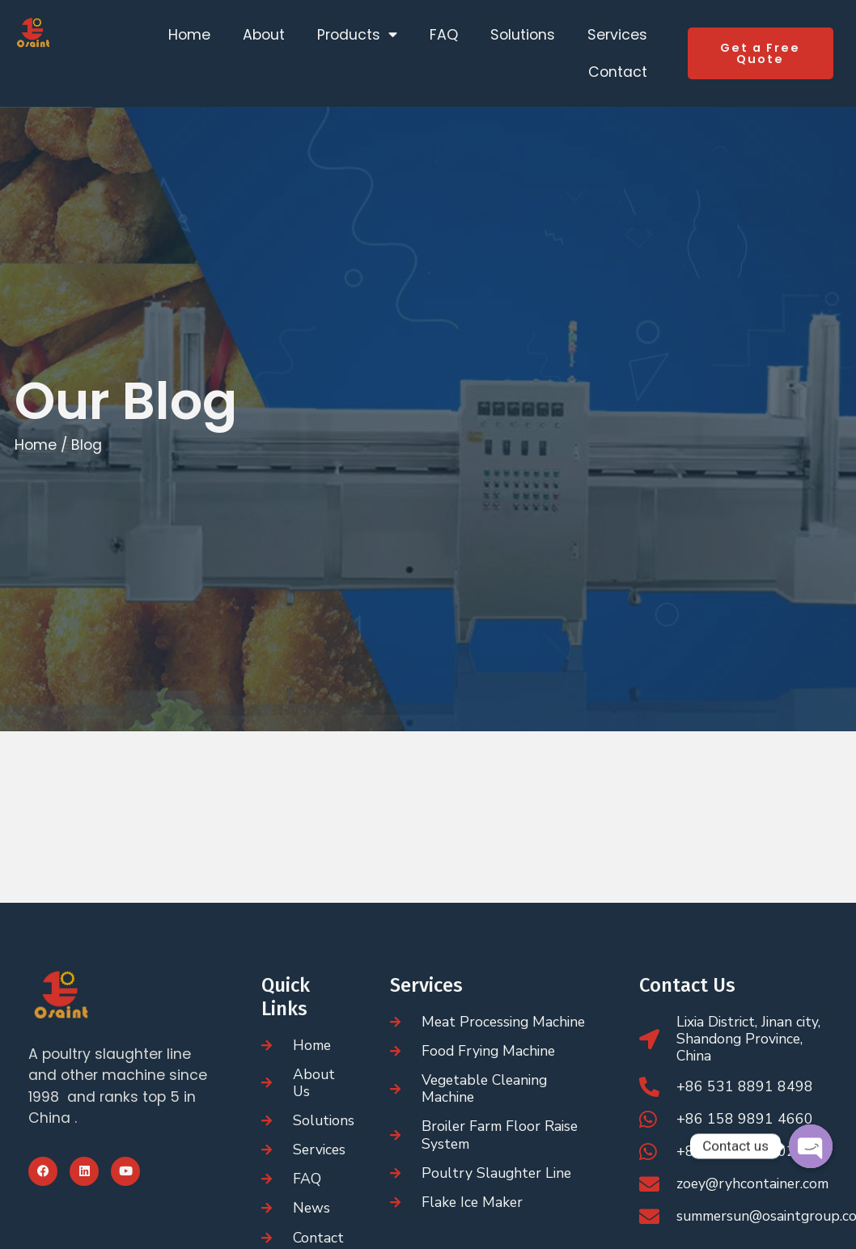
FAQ (444, 34)
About (264, 34)
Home (189, 34)
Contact (617, 72)
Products (357, 34)
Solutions (522, 34)
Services (617, 34)
